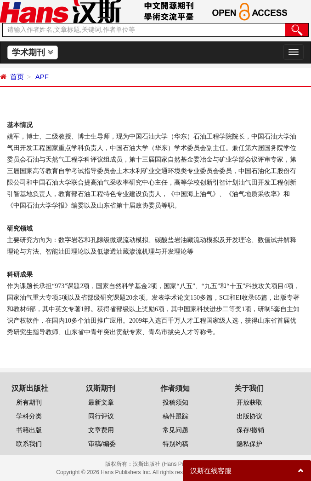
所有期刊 (29, 402)
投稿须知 (175, 402)
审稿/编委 (102, 443)
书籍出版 (29, 430)
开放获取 (249, 402)
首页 (17, 77)
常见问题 (175, 430)
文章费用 (101, 430)
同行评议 (101, 416)
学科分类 (29, 416)
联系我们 (29, 443)
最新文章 (101, 402)
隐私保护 (249, 443)
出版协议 (249, 416)
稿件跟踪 (175, 416)
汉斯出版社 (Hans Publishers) (169, 464)
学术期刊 (32, 52)
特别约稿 (175, 443)
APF (41, 77)
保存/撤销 (250, 430)
